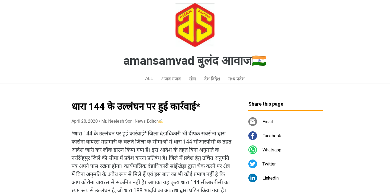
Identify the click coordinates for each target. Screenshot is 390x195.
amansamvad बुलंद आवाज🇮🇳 (195, 61)
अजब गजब (171, 79)
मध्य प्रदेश (236, 79)
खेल (192, 79)
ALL (149, 78)
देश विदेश (212, 79)
